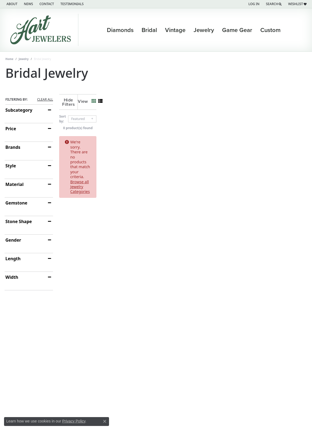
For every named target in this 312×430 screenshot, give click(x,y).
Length (12, 258)
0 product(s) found (183, 123)
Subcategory (18, 110)
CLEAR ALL (45, 99)
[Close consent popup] (104, 421)
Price (10, 128)
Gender (13, 240)
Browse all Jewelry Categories (205, 137)
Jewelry (204, 30)
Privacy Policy (73, 421)
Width (11, 277)
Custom (270, 30)
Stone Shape (18, 221)
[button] (253, 4)
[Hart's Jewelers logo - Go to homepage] (41, 30)
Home (9, 59)
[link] (11, 4)
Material (14, 184)
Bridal (149, 30)
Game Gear (237, 30)
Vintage (175, 30)
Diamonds (120, 30)
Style (10, 166)
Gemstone (16, 203)
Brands (12, 147)
